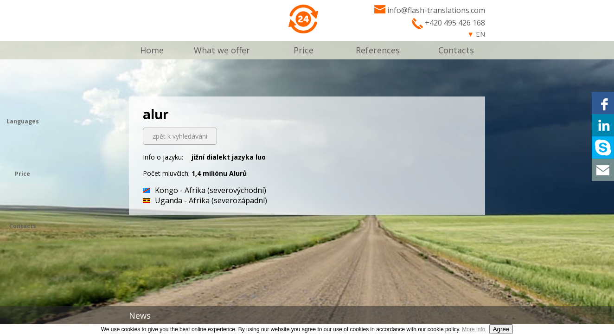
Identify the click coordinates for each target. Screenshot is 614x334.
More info (473, 329)
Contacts (456, 50)
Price (303, 50)
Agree (501, 329)
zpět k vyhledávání (180, 136)
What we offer (222, 50)
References (378, 50)
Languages (22, 121)
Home (152, 50)
